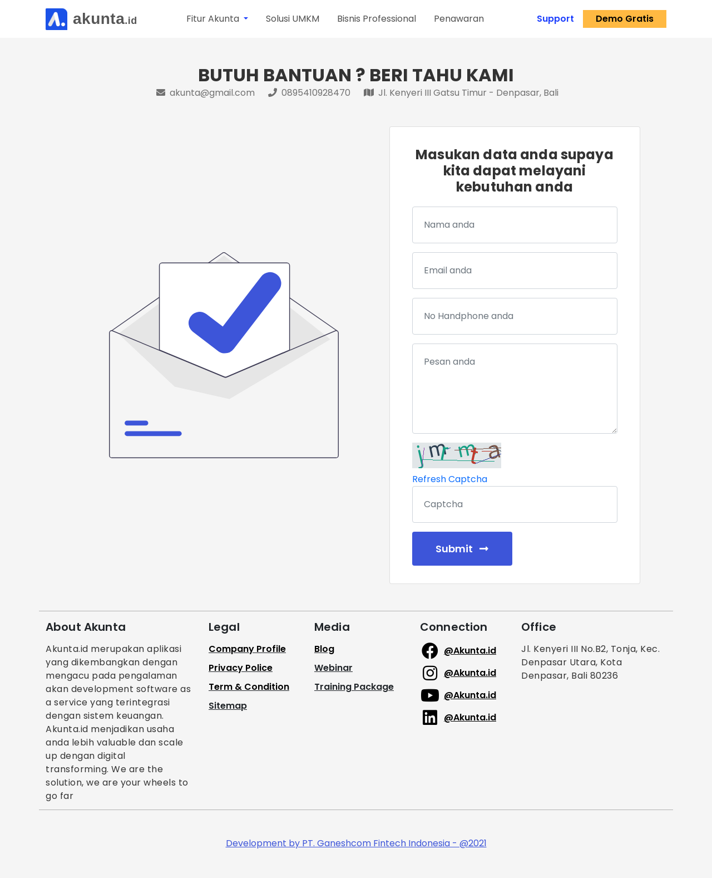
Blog (324, 648)
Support (555, 18)
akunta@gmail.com (206, 92)
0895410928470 (310, 92)
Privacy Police (241, 667)
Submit (462, 549)
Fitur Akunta (213, 18)
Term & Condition (249, 686)
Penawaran (459, 18)
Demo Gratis (625, 18)
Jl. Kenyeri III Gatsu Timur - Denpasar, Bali (461, 92)
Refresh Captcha (449, 479)
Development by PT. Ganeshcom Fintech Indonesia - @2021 (356, 843)
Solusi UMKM (292, 18)
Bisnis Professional (376, 18)
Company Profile (247, 648)
